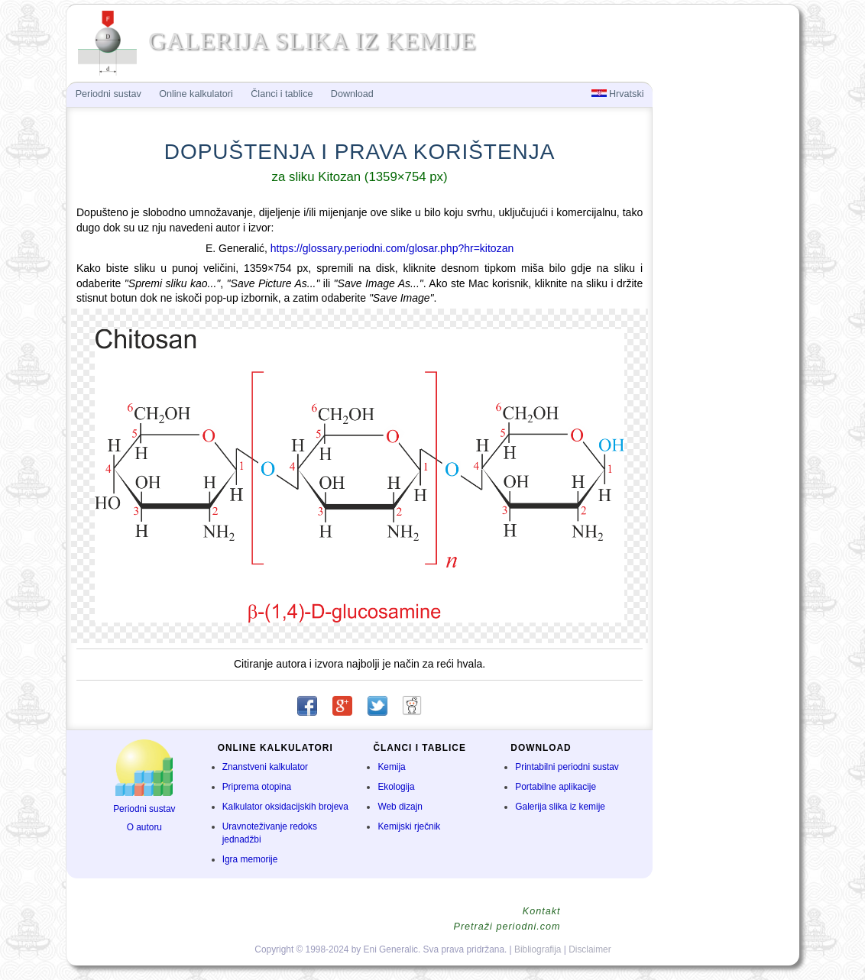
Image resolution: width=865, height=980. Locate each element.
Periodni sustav (144, 809)
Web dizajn (400, 806)
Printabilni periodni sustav (567, 767)
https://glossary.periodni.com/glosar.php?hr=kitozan (392, 248)
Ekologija (395, 786)
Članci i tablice (282, 94)
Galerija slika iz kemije (560, 806)
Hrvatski (617, 94)
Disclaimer (590, 949)
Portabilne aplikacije (555, 786)
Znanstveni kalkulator (265, 767)
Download (352, 94)
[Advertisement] (724, 333)
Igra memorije (250, 859)
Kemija (391, 767)
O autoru (144, 827)
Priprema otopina (257, 786)
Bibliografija (537, 949)
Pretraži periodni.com (507, 926)
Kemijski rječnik (408, 826)
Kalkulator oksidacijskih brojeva (285, 806)
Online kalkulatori (196, 94)
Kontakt (542, 911)
